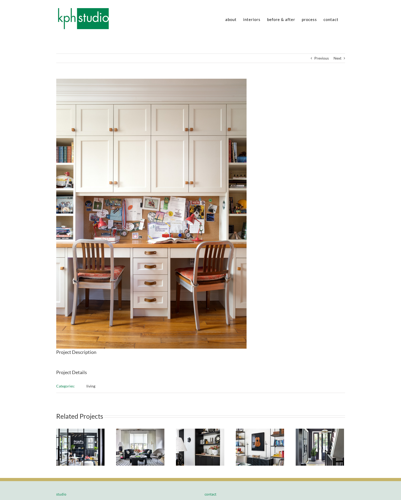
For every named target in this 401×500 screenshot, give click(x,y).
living (90, 386)
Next (337, 58)
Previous (321, 58)
